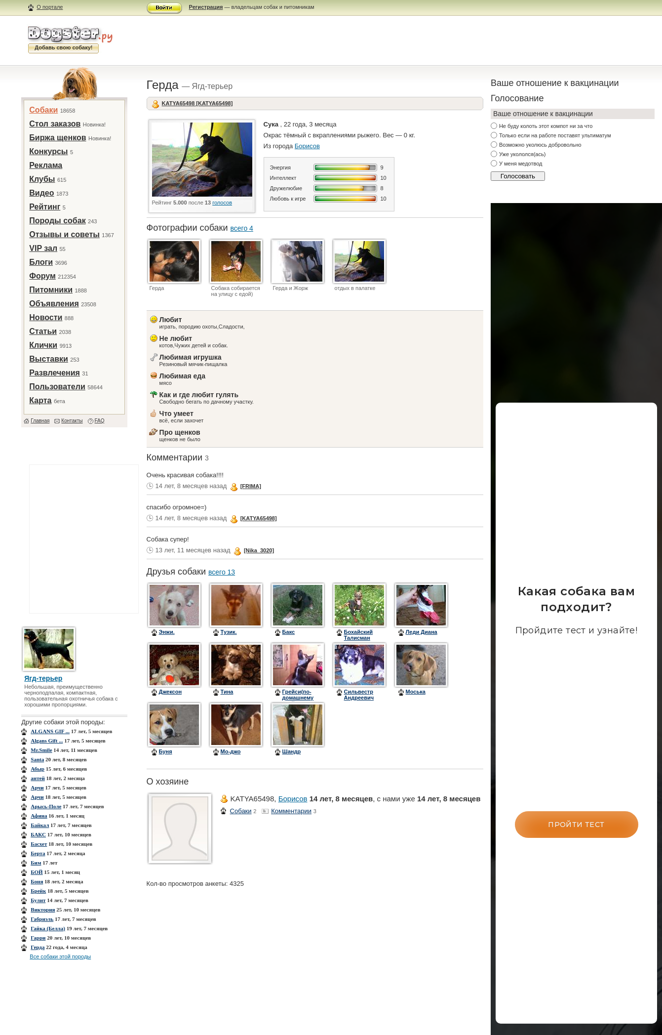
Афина (39, 816)
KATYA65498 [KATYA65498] (197, 103)
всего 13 (221, 572)
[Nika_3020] (259, 550)
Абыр (37, 769)
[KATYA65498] (258, 518)
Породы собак (57, 220)
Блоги (41, 262)
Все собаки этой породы (60, 956)
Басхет (39, 844)
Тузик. (229, 632)
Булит (38, 900)
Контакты (71, 420)
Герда (37, 947)
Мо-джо (231, 751)
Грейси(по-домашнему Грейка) (298, 697)
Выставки (48, 359)
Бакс (288, 632)
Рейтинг (44, 207)
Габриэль (42, 919)
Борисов (307, 146)
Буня (165, 751)
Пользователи (57, 386)
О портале (50, 7)
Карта (40, 400)
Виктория (43, 909)
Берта (38, 853)
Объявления (53, 303)
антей (37, 778)
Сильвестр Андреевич (359, 695)
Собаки (43, 110)
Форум (42, 276)
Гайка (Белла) (48, 928)
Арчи (37, 787)
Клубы (42, 179)
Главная (40, 420)
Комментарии (291, 811)
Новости (45, 317)
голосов (222, 203)
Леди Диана (421, 632)
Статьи (43, 331)
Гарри (38, 938)
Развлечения (54, 373)
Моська (416, 692)
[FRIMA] (250, 486)
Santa (37, 759)
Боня (37, 881)
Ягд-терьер (43, 678)
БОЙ (36, 872)
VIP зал (43, 248)
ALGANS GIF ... (50, 731)
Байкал (40, 825)
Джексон (170, 692)
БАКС (38, 834)
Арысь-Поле (46, 806)
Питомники (51, 290)
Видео (41, 193)
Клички (43, 345)
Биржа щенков (57, 137)
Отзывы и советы (64, 234)
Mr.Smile (41, 750)
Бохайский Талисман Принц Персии (363, 638)
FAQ (100, 420)
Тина (227, 692)
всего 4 (242, 228)
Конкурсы (48, 151)
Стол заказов (54, 124)
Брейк (38, 891)
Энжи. (167, 632)
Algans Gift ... (47, 741)
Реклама (45, 165)
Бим (36, 863)
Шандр (291, 751)
